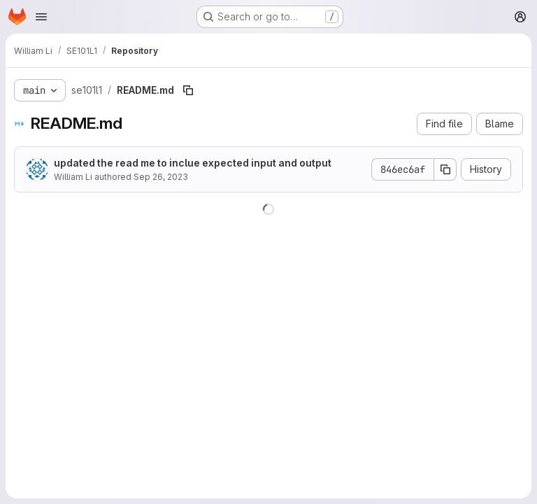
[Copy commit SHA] (445, 169)
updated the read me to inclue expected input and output (192, 163)
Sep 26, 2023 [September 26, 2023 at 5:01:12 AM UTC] (161, 177)
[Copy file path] (188, 90)
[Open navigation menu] (41, 17)
